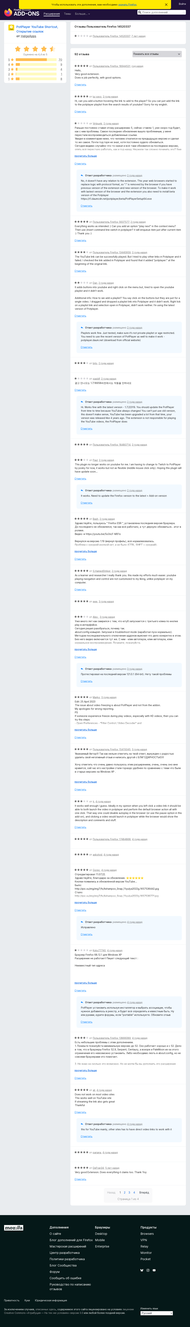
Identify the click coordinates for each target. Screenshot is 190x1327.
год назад (137, 66)
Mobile (100, 1240)
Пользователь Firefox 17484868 (112, 839)
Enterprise (102, 1246)
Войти (182, 3)
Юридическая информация (51, 1300)
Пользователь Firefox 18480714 (112, 444)
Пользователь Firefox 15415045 (112, 749)
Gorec (96, 870)
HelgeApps (28, 36)
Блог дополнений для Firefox (71, 1240)
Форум (55, 1272)
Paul (95, 460)
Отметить (80, 84)
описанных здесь (46, 1309)
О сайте (55, 1233)
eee (95, 601)
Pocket (145, 1259)
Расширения (52, 13)
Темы (67, 13)
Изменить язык (149, 1308)
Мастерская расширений (68, 1246)
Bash (95, 518)
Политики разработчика (67, 1259)
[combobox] (161, 12)
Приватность (11, 1300)
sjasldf (96, 378)
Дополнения (59, 1227)
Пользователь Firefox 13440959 (112, 252)
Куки (27, 1300)
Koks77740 (99, 950)
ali (94, 1090)
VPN (143, 1240)
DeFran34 (98, 1167)
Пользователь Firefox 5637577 (111, 221)
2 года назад (110, 96)
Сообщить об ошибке (65, 1278)
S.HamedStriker (101, 570)
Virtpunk (97, 123)
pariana (97, 1152)
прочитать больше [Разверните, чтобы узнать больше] (85, 155)
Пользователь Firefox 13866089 (112, 1038)
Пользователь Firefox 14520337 (111, 36)
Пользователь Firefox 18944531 (111, 66)
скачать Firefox (127, 4)
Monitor (146, 1253)
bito (95, 363)
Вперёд (144, 1192)
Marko (96, 697)
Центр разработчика (65, 1253)
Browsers (147, 1233)
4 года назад (103, 801)
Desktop (101, 1233)
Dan (95, 282)
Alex (95, 616)
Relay (144, 1246)
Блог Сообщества (63, 1265)
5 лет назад (112, 1167)
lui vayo (97, 96)
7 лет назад (138, 36)
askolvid (97, 854)
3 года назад (106, 601)
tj (93, 801)
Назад (111, 1192)
